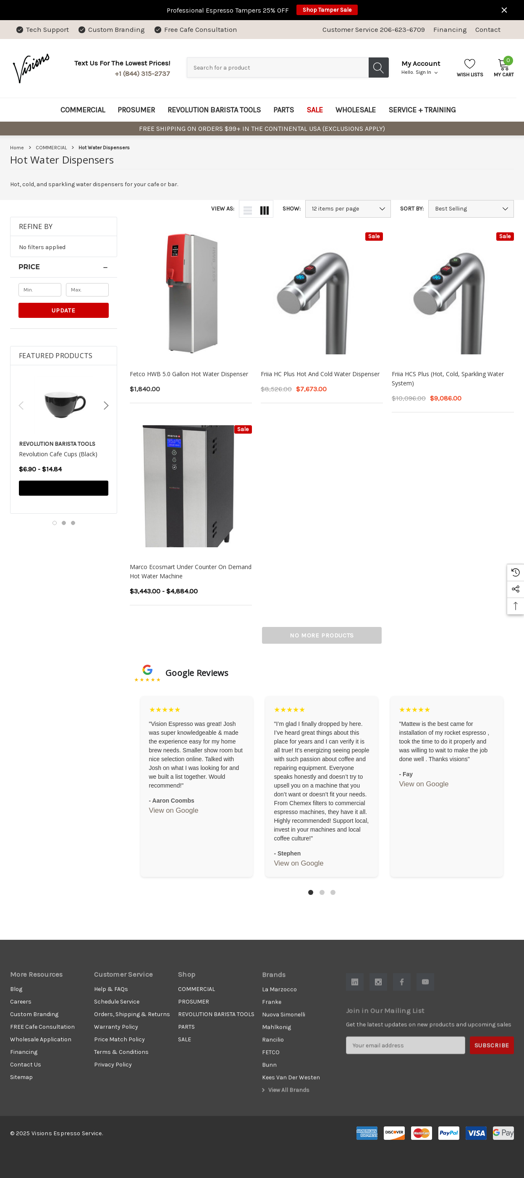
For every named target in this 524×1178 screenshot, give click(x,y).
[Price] (63, 267)
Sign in (427, 72)
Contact (487, 30)
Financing (450, 30)
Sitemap (21, 1082)
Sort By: (412, 209)
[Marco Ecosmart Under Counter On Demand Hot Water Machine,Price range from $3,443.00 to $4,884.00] (191, 486)
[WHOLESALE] (355, 110)
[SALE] (314, 110)
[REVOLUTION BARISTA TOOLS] (214, 110)
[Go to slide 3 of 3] (73, 523)
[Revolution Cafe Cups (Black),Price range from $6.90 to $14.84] (63, 410)
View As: (222, 209)
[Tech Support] (42, 29)
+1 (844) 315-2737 (142, 74)
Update (63, 310)
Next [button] (106, 405)
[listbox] (471, 209)
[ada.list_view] (247, 208)
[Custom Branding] (111, 29)
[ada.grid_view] (264, 208)
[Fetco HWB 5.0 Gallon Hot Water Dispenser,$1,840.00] (191, 293)
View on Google (174, 810)
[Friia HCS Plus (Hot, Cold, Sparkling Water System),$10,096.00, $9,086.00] (453, 293)
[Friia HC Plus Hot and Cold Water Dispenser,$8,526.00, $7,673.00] (322, 293)
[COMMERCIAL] (82, 110)
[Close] (504, 10)
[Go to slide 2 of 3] (64, 523)
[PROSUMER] (136, 110)
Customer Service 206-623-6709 (373, 30)
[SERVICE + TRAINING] (422, 110)
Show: (292, 209)
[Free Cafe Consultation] (195, 29)
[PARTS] (283, 110)
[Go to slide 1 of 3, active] (54, 523)
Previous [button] (21, 405)
